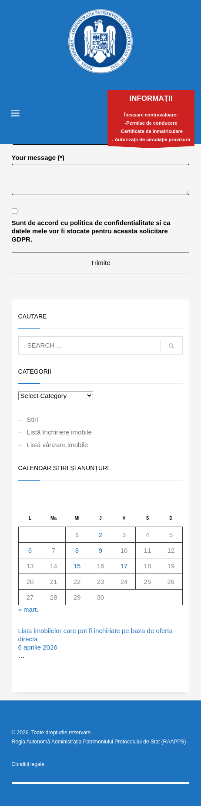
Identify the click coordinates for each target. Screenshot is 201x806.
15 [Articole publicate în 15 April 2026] (77, 566)
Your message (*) (38, 157)
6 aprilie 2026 (37, 647)
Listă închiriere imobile (59, 432)
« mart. (28, 609)
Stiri (32, 419)
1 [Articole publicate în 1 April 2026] (77, 534)
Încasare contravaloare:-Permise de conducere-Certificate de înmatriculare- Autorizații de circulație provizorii (150, 120)
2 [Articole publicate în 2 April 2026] (100, 534)
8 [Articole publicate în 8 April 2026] (77, 550)
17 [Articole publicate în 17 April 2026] (124, 566)
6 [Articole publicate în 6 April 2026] (30, 550)
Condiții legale (28, 764)
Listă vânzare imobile (57, 444)
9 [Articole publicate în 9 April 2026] (100, 550)
